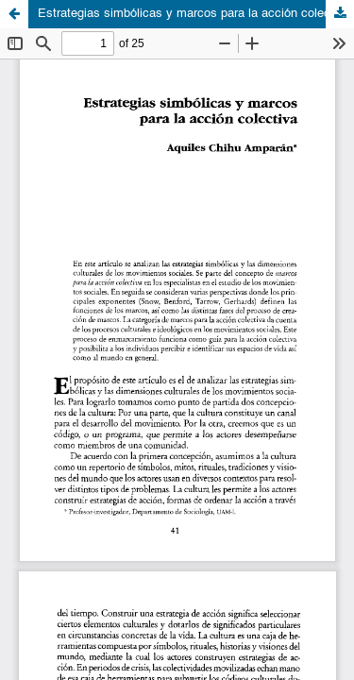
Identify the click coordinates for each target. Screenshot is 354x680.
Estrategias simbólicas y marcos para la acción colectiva (194, 14)
